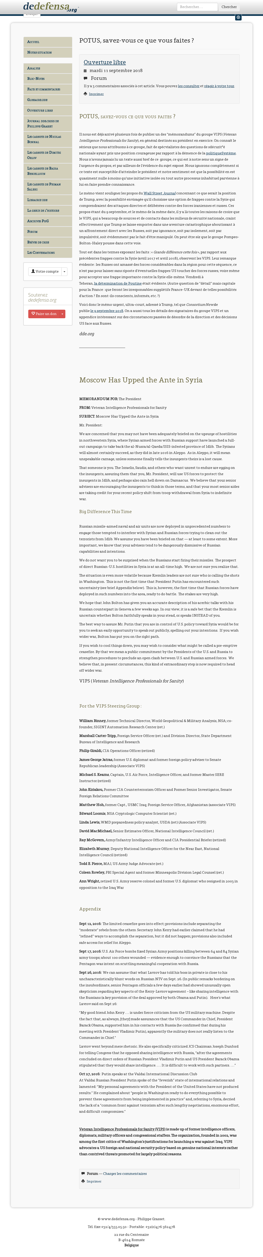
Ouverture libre (40, 110)
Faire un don (44, 314)
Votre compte (45, 271)
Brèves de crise (38, 242)
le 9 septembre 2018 (106, 311)
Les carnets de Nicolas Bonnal (44, 139)
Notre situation (39, 52)
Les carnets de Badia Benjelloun (42, 171)
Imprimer (96, 94)
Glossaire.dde (37, 100)
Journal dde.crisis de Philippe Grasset (43, 123)
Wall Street (160, 193)
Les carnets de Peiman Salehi (44, 186)
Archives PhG (38, 221)
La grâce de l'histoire (43, 210)
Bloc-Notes (35, 79)
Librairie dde (37, 200)
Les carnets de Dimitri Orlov (44, 155)
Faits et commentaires (43, 89)
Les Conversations (41, 252)
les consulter (188, 86)
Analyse (33, 68)
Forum (32, 232)
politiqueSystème (221, 153)
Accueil (33, 42)
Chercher (229, 7)
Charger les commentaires (125, 1174)
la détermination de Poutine (118, 283)
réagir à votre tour (219, 86)
